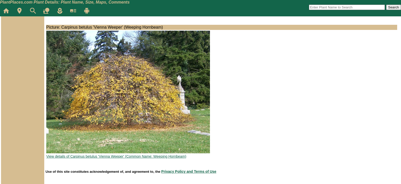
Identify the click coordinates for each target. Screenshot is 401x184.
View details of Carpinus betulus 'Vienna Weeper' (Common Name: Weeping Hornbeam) (116, 156)
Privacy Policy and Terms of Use (188, 171)
